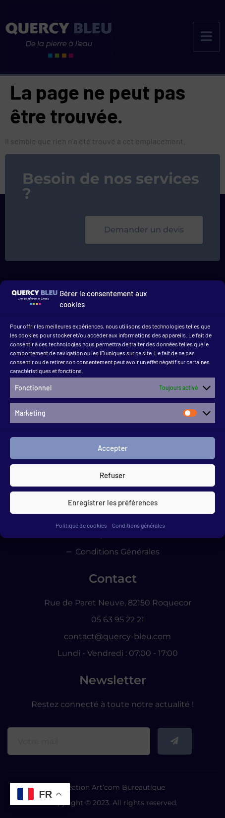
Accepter (113, 450)
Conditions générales (138, 528)
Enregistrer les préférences (113, 505)
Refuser (112, 478)
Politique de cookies (81, 528)
